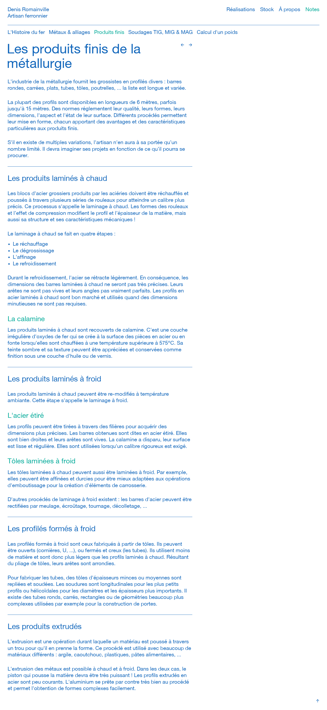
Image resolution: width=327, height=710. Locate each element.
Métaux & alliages (69, 32)
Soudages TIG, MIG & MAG (160, 32)
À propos (289, 9)
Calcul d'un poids (217, 32)
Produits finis (109, 32)
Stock (267, 9)
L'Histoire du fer (26, 32)
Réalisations (240, 9)
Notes (312, 9)
